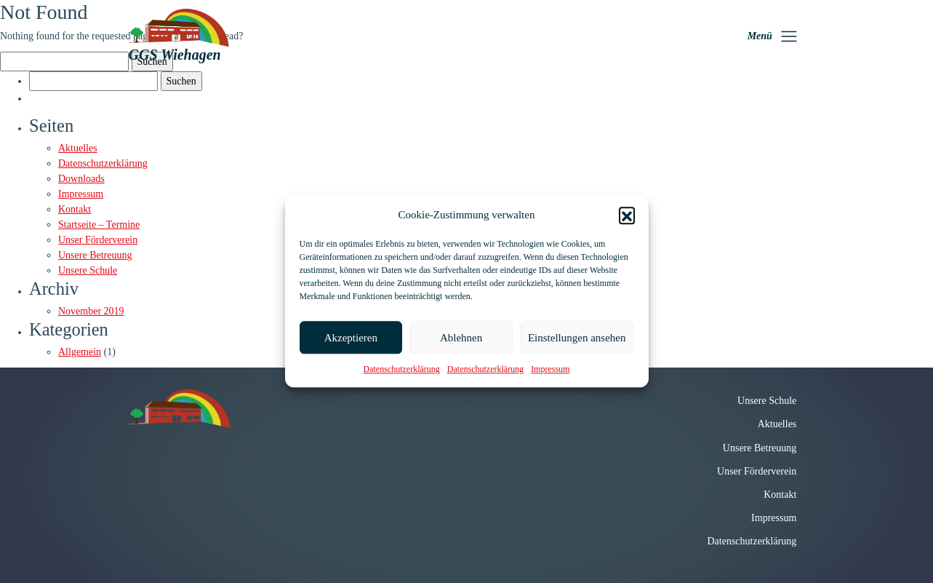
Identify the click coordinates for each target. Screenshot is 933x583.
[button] (627, 214)
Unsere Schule (87, 270)
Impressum (550, 369)
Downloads (81, 178)
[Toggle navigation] (772, 36)
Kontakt (74, 209)
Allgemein (79, 351)
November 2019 (91, 311)
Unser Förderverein (97, 239)
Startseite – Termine (99, 224)
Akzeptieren (350, 338)
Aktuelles (77, 148)
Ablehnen (461, 338)
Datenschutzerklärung (402, 369)
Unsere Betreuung (95, 255)
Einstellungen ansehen (577, 338)
